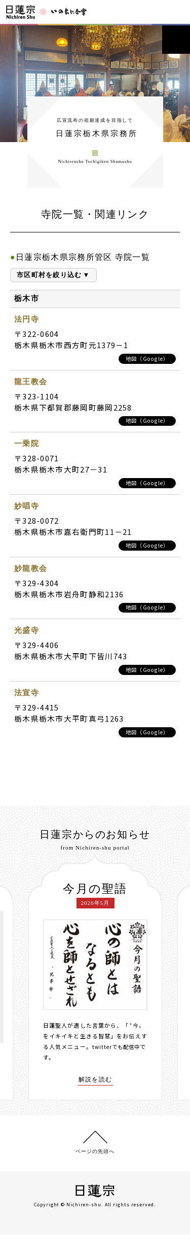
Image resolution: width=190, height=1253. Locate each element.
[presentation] (21, 993)
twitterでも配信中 (118, 1060)
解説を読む (95, 1093)
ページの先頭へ (95, 1169)
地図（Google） (145, 368)
